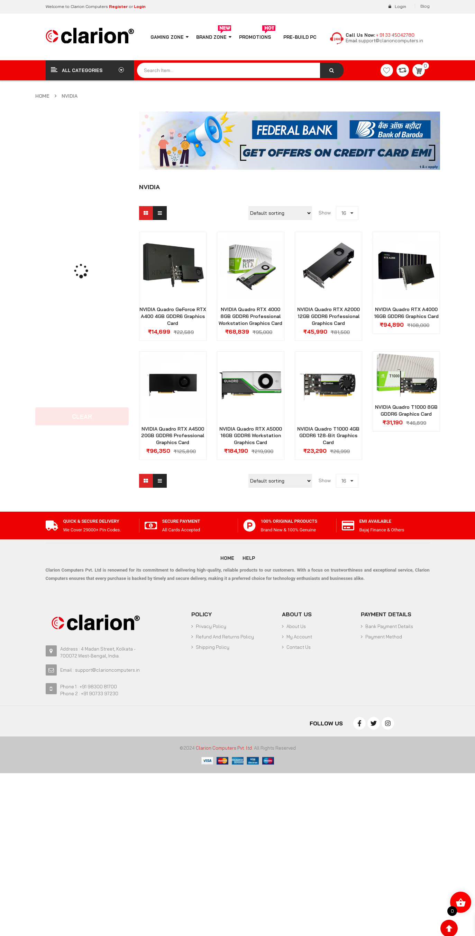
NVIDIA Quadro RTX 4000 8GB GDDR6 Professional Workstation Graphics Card (250, 316)
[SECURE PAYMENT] (151, 525)
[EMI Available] (348, 525)
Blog (425, 6)
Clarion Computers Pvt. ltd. (224, 748)
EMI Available (375, 521)
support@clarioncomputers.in (390, 40)
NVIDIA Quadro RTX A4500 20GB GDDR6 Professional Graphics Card (172, 436)
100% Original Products (289, 521)
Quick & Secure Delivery (91, 521)
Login (140, 6)
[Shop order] (280, 213)
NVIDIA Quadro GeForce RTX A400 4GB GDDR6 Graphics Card (172, 316)
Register (118, 6)
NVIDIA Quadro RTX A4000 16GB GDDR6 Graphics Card (406, 312)
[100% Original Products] (249, 525)
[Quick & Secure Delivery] (52, 525)
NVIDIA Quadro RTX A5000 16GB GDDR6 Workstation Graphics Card (250, 436)
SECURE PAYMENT (181, 521)
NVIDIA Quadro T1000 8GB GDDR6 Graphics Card (406, 410)
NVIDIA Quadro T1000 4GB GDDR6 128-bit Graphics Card (328, 436)
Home (42, 96)
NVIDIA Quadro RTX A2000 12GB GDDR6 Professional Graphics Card (328, 316)
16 (343, 213)
